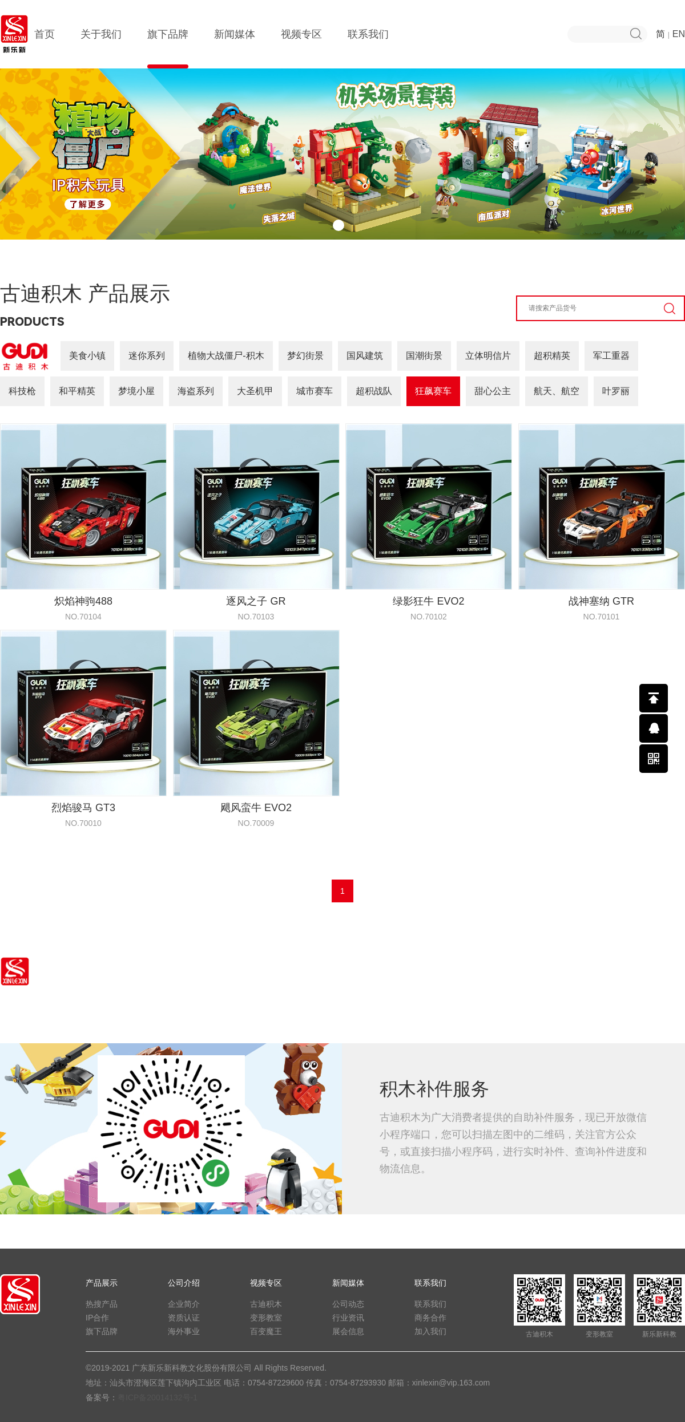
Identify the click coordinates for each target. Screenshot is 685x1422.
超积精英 (552, 355)
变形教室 (266, 1317)
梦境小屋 (136, 391)
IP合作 (97, 1317)
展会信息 (348, 1331)
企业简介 (184, 1303)
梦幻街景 (305, 355)
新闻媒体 (234, 48)
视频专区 (301, 48)
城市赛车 (314, 391)
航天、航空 (556, 391)
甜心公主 (492, 391)
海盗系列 (196, 391)
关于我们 (101, 48)
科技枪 (22, 391)
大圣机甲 (255, 391)
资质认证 (184, 1317)
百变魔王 (266, 1331)
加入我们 (430, 1331)
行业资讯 (348, 1317)
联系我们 (368, 48)
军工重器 (611, 355)
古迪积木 (266, 1303)
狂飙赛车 (433, 391)
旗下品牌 (167, 48)
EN (678, 34)
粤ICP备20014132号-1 (158, 1397)
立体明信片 (488, 355)
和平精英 (77, 391)
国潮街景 (424, 355)
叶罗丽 (616, 391)
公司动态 (348, 1303)
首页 (44, 48)
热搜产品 (102, 1303)
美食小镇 (87, 355)
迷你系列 (146, 355)
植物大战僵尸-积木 (226, 355)
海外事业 (184, 1331)
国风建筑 (364, 355)
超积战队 (374, 391)
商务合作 (430, 1317)
